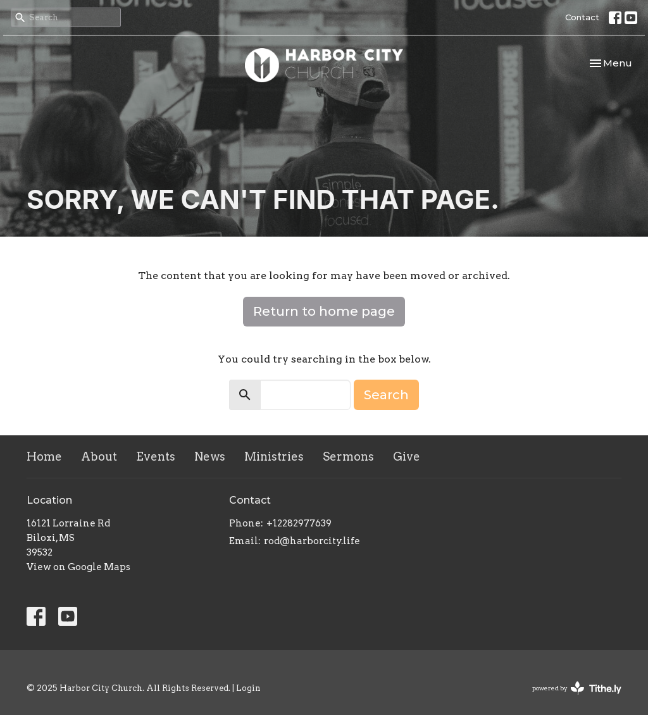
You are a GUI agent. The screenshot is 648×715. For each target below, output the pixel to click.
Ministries (274, 456)
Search (386, 394)
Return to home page (324, 311)
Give (406, 456)
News (209, 456)
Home (44, 456)
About (99, 456)
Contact (582, 17)
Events (155, 456)
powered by (576, 688)
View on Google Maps (78, 567)
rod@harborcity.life (312, 541)
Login (248, 688)
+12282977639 (299, 523)
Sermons (348, 456)
